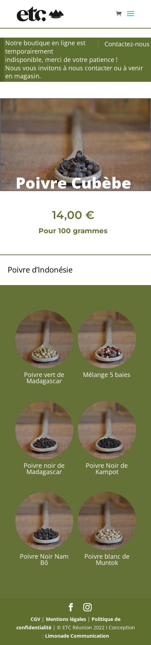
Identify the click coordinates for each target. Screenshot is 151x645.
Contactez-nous (127, 44)
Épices (34, 95)
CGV (35, 619)
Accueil (16, 95)
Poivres (52, 95)
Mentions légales (66, 619)
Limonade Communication (77, 635)
